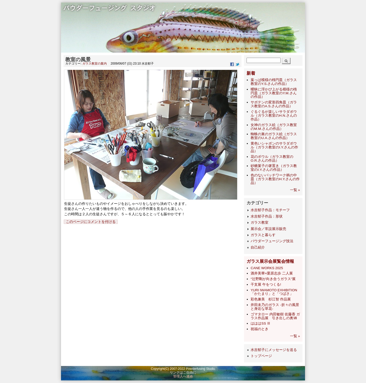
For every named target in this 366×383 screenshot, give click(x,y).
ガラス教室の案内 (94, 63)
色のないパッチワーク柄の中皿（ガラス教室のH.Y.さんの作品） (275, 179)
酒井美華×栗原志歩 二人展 (272, 273)
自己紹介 (258, 247)
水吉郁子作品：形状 (267, 216)
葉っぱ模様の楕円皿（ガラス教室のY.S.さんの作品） (274, 82)
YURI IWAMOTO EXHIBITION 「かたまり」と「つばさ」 (274, 292)
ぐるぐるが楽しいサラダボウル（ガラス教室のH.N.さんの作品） (274, 115)
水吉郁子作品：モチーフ (270, 210)
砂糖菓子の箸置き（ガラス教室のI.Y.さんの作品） (274, 168)
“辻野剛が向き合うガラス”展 (273, 279)
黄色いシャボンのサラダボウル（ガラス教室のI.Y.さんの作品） (274, 147)
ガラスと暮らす (263, 235)
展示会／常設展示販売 (268, 229)
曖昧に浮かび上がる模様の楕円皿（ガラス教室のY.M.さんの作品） (274, 93)
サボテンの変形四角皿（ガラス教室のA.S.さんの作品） (274, 104)
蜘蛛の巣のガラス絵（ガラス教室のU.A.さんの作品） (274, 136)
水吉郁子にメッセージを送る (274, 350)
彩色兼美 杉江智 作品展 (271, 299)
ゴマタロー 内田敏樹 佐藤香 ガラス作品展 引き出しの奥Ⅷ (275, 316)
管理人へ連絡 (183, 376)
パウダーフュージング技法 (272, 241)
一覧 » (295, 190)
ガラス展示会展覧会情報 (270, 261)
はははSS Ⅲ (260, 323)
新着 (251, 73)
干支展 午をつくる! (266, 284)
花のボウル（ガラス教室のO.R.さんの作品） (272, 158)
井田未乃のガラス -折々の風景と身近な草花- (275, 307)
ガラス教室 (259, 222)
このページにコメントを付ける (91, 222)
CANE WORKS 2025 (267, 268)
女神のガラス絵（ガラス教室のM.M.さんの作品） (274, 127)
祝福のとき (259, 329)
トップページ (261, 356)
